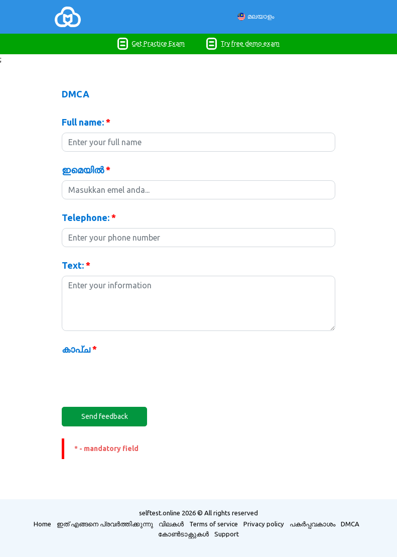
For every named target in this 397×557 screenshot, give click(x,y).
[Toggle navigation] (95, 17)
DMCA (350, 523)
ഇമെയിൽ (86, 170)
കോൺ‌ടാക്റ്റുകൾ (183, 533)
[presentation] (138, 379)
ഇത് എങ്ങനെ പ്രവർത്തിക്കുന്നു (105, 523)
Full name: (86, 122)
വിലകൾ (171, 523)
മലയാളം (255, 17)
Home (42, 523)
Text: (76, 265)
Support (226, 533)
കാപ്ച (79, 349)
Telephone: (89, 217)
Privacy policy (263, 523)
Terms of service (213, 523)
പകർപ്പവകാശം (312, 523)
